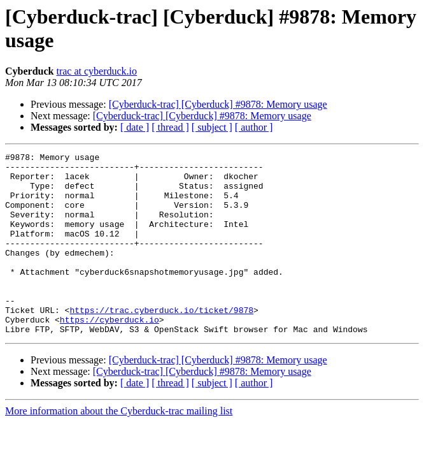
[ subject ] (212, 127)
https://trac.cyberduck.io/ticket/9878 (161, 342)
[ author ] (254, 127)
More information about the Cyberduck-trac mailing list (118, 447)
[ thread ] (170, 127)
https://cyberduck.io (109, 354)
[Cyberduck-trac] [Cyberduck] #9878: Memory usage (218, 104)
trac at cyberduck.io (96, 71)
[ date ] (134, 127)
